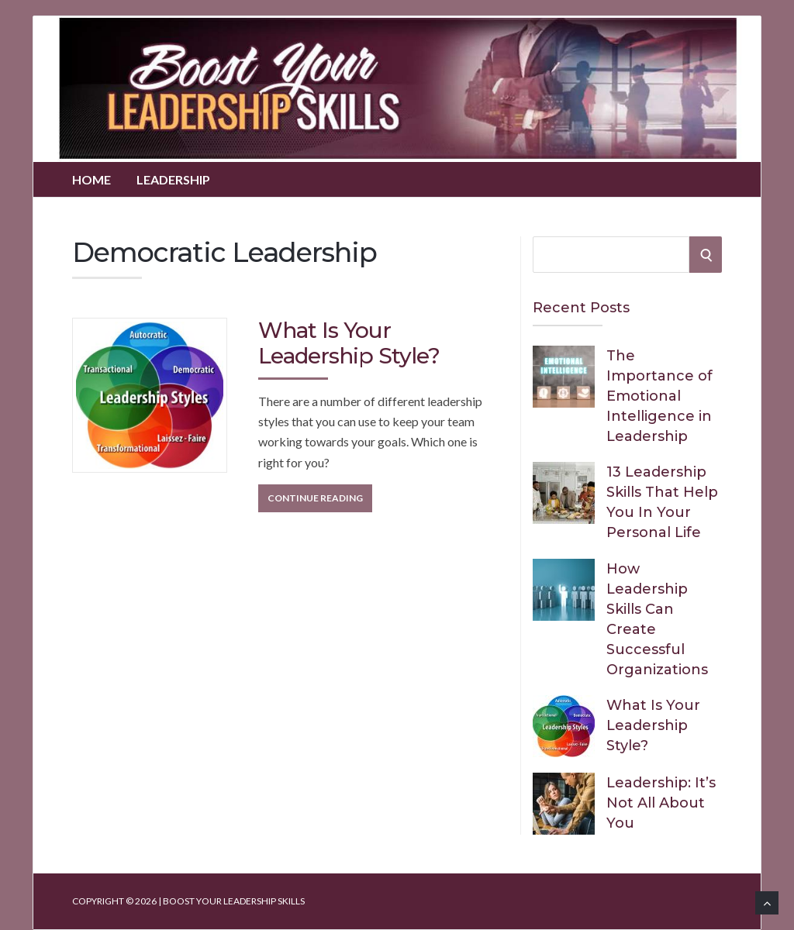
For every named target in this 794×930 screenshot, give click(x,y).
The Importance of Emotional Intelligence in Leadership (659, 396)
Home (91, 179)
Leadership (173, 179)
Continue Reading (315, 498)
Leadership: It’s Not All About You (661, 803)
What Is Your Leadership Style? (349, 343)
